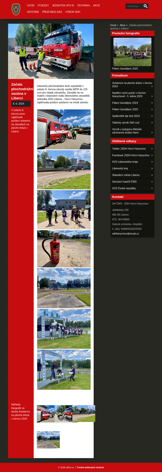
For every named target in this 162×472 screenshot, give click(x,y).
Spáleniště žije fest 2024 (126, 116)
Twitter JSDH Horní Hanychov (129, 148)
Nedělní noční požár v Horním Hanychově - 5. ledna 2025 (129, 95)
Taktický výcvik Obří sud (125, 122)
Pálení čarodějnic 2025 (125, 68)
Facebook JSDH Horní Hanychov (131, 155)
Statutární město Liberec (126, 175)
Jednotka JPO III (63, 5)
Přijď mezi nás (52, 12)
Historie (33, 12)
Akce (96, 5)
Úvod (30, 5)
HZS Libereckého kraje (125, 161)
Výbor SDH (72, 12)
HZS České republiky (124, 188)
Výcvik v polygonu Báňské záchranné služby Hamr (127, 131)
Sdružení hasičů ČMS (124, 181)
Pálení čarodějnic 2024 (125, 103)
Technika (83, 5)
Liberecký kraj (120, 168)
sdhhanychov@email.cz (125, 233)
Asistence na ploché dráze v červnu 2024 (20, 415)
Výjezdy (43, 5)
